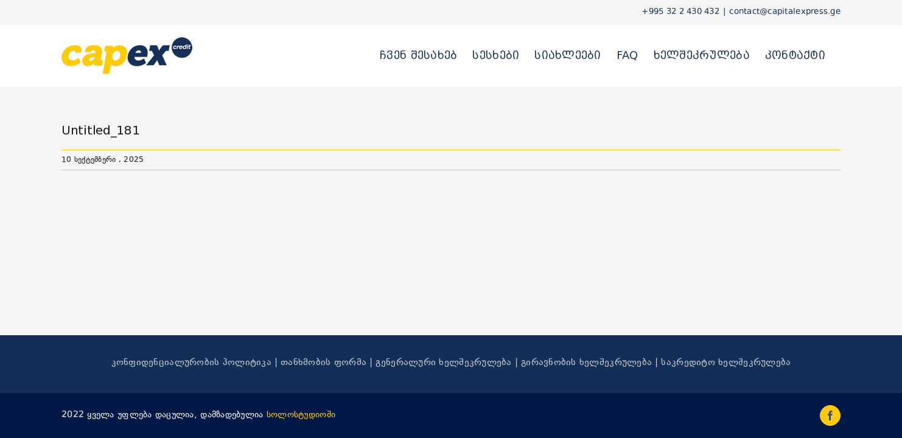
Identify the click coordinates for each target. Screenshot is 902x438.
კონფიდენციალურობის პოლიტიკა (191, 363)
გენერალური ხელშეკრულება (443, 363)
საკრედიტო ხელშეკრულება (726, 363)
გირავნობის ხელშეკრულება (586, 363)
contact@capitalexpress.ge (785, 12)
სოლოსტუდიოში (301, 415)
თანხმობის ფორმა (323, 363)
